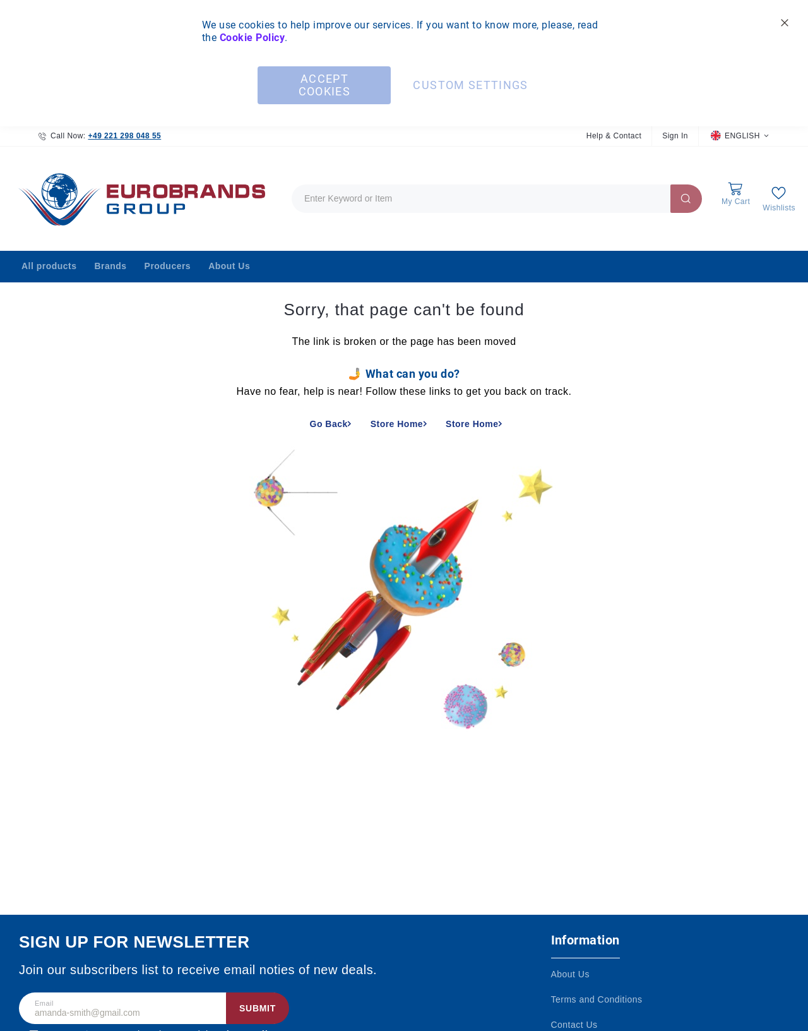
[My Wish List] (779, 198)
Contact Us (574, 1025)
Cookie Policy (252, 38)
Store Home (397, 424)
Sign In (675, 135)
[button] (739, 136)
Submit (257, 1008)
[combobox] (497, 198)
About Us (570, 974)
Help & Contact (613, 135)
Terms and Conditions (597, 999)
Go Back (329, 424)
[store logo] (139, 199)
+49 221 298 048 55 (124, 135)
